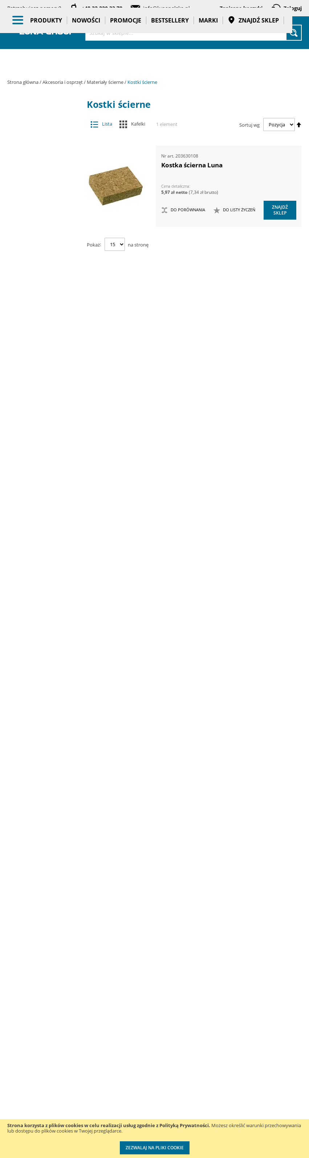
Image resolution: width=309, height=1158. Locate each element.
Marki (208, 62)
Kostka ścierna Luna (192, 165)
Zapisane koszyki (241, 8)
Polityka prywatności (149, 1074)
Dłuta (41, 180)
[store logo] (47, 32)
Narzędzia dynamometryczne (49, 561)
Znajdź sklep (253, 62)
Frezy (41, 194)
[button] (234, 210)
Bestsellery (170, 62)
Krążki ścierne (45, 252)
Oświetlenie (47, 663)
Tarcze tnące (41, 501)
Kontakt (71, 993)
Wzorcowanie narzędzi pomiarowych (205, 1081)
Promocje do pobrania (149, 1045)
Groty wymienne (41, 209)
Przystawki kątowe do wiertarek (41, 483)
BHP (47, 726)
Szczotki (45, 358)
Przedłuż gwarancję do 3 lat (207, 1008)
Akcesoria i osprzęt (63, 82)
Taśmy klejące (47, 824)
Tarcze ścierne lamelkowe (45, 344)
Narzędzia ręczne (47, 624)
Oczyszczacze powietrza (47, 645)
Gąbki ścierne (45, 394)
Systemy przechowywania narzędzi (47, 705)
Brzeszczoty (41, 166)
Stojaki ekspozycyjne (47, 680)
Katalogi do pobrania (148, 1015)
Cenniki (143, 993)
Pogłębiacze (41, 465)
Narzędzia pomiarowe (47, 603)
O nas (14, 993)
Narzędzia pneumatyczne (47, 582)
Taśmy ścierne (45, 329)
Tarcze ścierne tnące (45, 437)
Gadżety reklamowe (47, 785)
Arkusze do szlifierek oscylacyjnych (45, 312)
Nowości (86, 62)
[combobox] (193, 32)
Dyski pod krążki (45, 422)
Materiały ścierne (106, 82)
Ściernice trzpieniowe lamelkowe (45, 270)
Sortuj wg (249, 124)
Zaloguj (293, 8)
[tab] (13, 120)
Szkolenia (73, 1008)
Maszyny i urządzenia (47, 540)
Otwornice (41, 451)
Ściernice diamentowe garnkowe (45, 376)
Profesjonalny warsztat (150, 1103)
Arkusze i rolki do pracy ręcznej (45, 291)
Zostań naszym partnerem (25, 1030)
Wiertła (41, 515)
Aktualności (21, 1008)
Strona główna (23, 82)
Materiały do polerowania (41, 223)
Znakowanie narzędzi (203, 1118)
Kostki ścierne (45, 408)
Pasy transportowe (47, 807)
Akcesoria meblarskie (41, 151)
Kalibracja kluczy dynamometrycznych (210, 1044)
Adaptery (41, 137)
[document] (154, 1138)
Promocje (125, 62)
